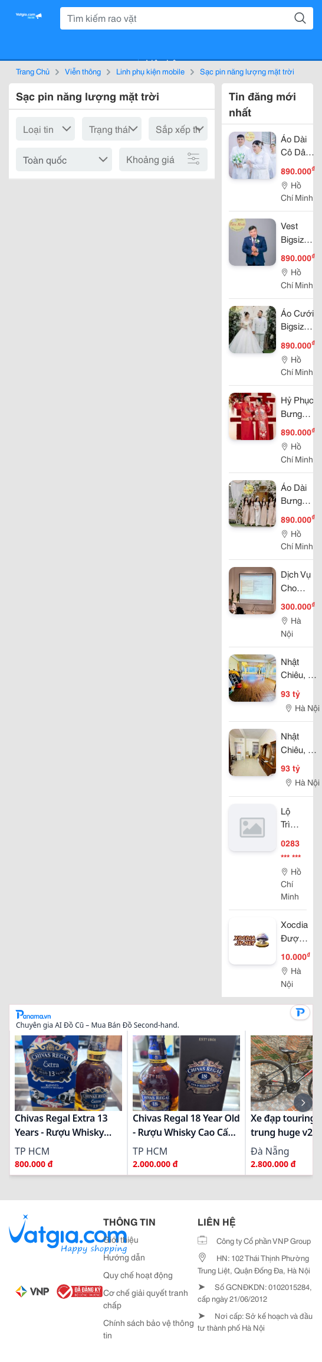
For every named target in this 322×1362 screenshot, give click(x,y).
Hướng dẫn (124, 1257)
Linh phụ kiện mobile (150, 71)
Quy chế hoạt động (138, 1274)
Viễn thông (83, 71)
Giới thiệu (121, 1239)
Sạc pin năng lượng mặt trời (247, 71)
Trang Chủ (33, 71)
